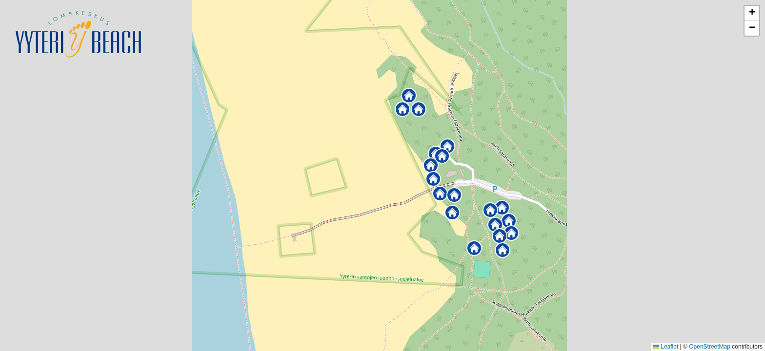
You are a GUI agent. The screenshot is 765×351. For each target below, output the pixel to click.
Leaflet (665, 346)
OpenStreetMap (709, 346)
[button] (474, 248)
